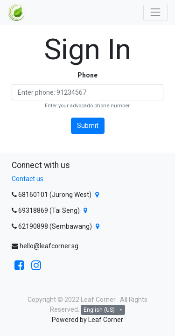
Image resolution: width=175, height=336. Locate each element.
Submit (87, 125)
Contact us (27, 178)
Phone (87, 75)
